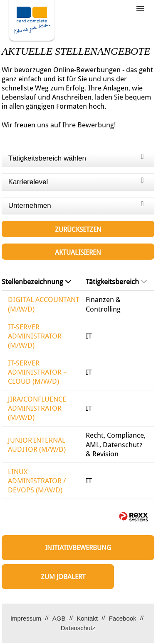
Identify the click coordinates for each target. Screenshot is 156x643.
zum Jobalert (63, 577)
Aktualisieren (78, 252)
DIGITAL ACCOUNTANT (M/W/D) (43, 304)
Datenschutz (78, 627)
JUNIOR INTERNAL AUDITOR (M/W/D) (37, 444)
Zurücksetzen (78, 230)
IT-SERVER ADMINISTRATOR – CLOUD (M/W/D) (37, 372)
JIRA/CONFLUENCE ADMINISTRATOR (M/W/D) (37, 408)
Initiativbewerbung (78, 548)
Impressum (25, 618)
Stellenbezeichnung (36, 282)
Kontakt (87, 618)
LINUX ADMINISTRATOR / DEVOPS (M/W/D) (37, 481)
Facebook (122, 618)
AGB (59, 618)
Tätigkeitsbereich (116, 282)
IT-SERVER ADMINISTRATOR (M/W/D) (35, 336)
